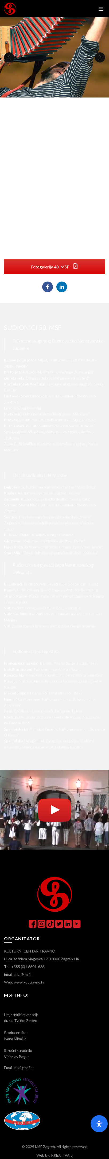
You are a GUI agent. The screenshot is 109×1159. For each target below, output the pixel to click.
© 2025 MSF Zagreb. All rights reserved (54, 1146)
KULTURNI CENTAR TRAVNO (29, 951)
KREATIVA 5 (62, 1155)
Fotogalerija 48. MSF (54, 266)
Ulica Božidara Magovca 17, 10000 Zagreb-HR (41, 959)
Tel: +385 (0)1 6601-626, (24, 966)
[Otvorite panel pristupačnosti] (99, 1123)
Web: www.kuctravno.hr (24, 982)
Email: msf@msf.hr (19, 974)
